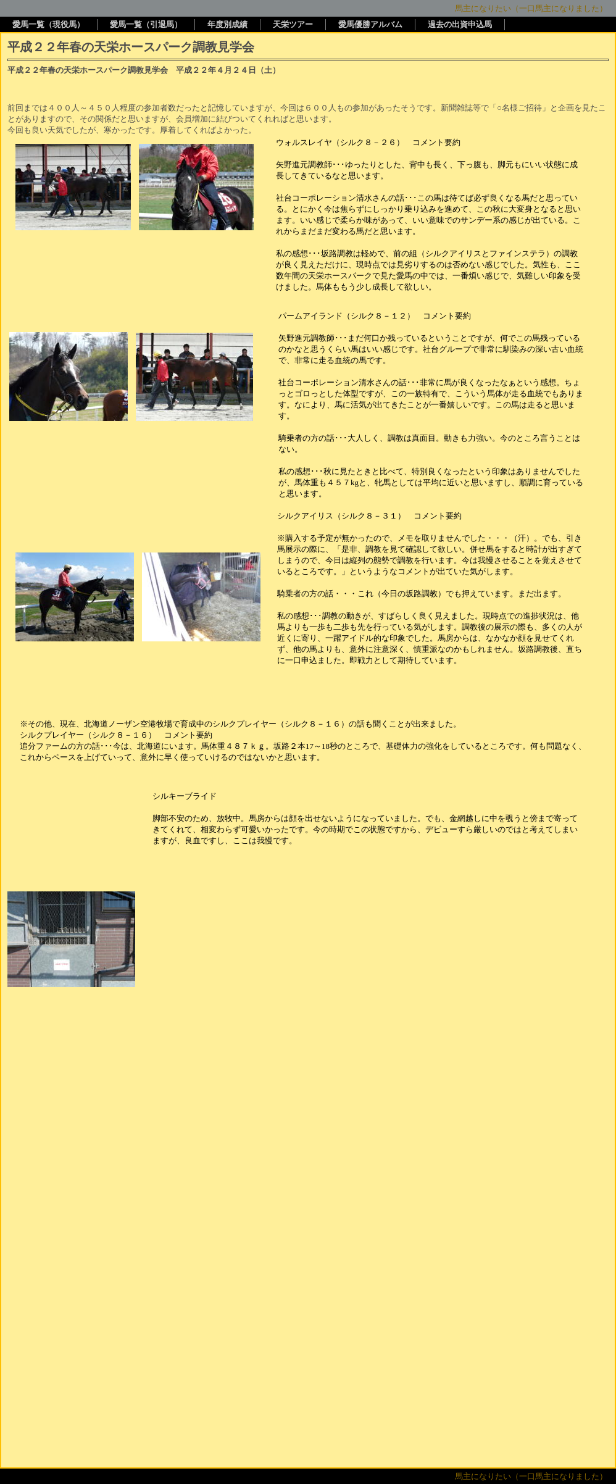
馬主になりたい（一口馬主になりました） (531, 8)
